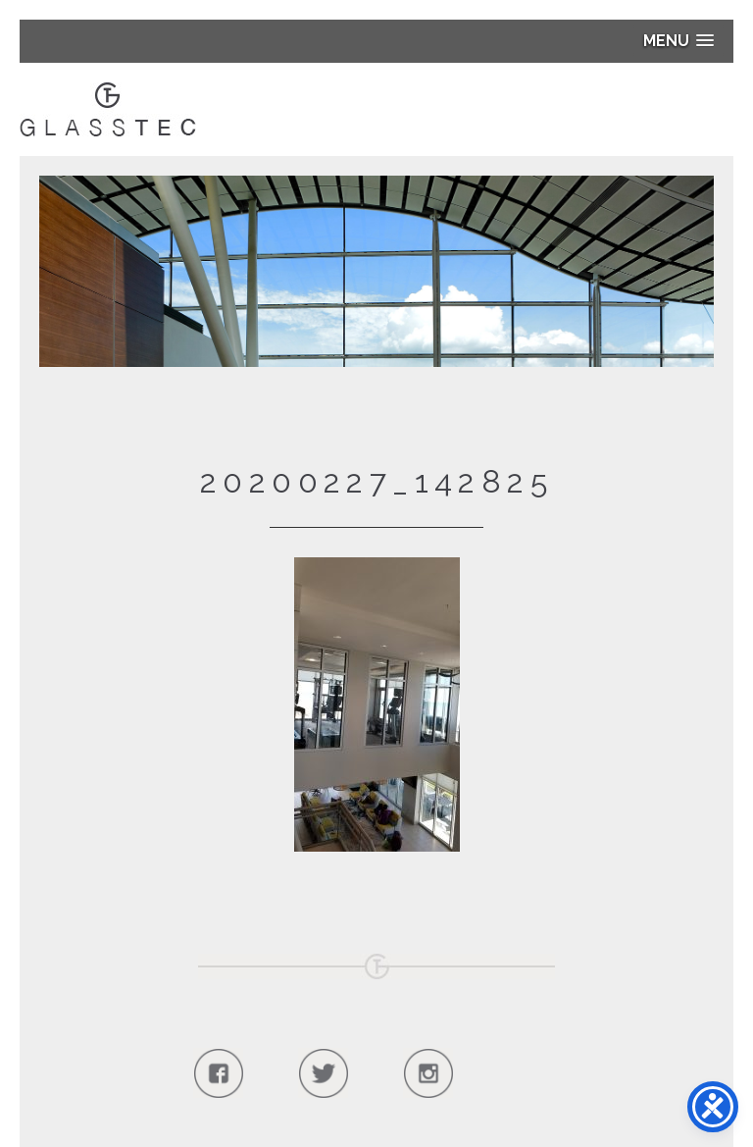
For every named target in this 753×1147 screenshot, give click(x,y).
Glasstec (108, 109)
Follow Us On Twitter (323, 1073)
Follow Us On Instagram (428, 1073)
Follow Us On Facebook (218, 1073)
